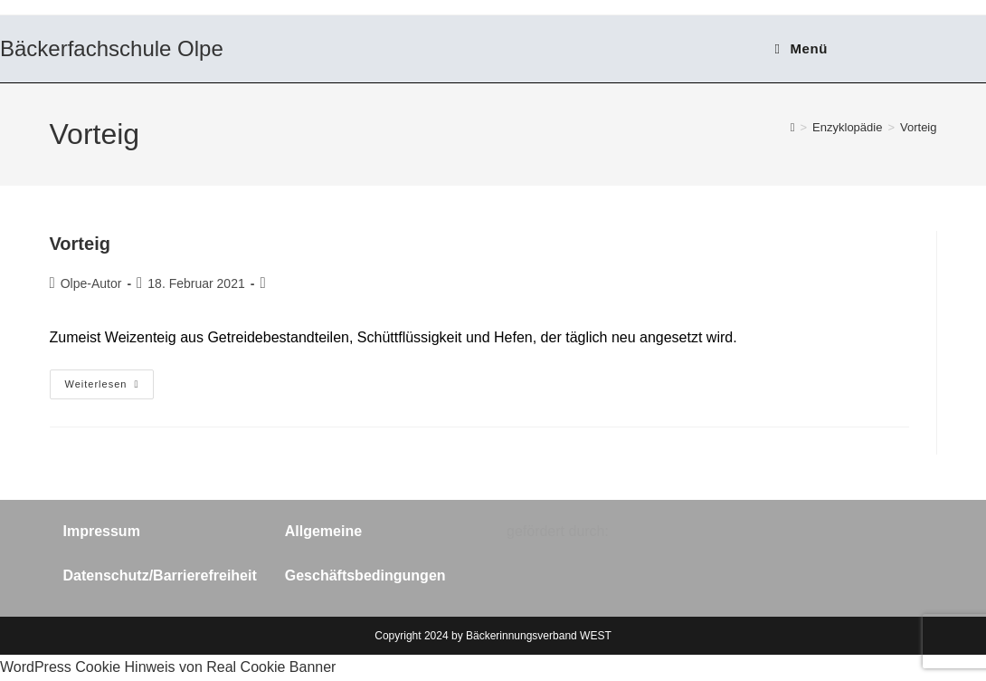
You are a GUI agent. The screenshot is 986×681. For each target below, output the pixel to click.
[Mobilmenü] (801, 48)
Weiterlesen (110, 385)
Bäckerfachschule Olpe (111, 48)
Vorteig (918, 127)
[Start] (793, 127)
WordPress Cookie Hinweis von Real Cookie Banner (168, 667)
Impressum (101, 531)
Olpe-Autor (91, 283)
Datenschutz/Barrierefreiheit (160, 575)
